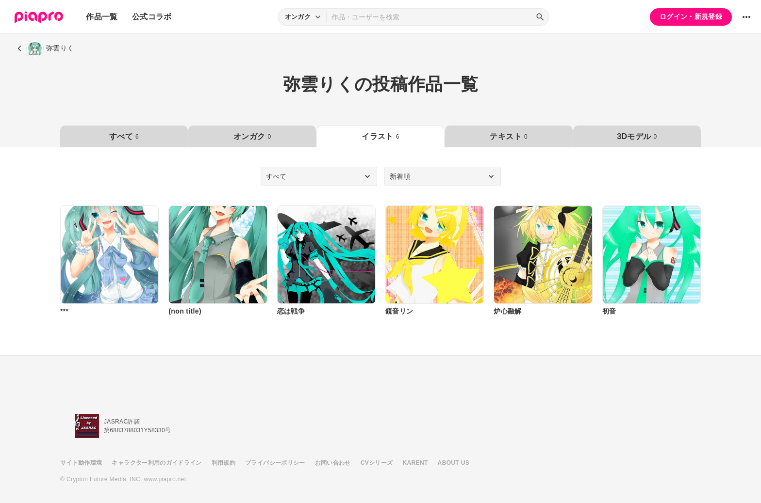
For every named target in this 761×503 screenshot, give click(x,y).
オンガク (252, 136)
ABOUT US (453, 462)
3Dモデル (637, 136)
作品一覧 (101, 17)
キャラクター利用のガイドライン (156, 462)
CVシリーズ (377, 462)
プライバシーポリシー (275, 462)
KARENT (415, 462)
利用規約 (223, 462)
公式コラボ (152, 17)
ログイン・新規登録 (691, 16)
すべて (124, 136)
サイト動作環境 (81, 462)
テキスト (508, 136)
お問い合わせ (333, 462)
